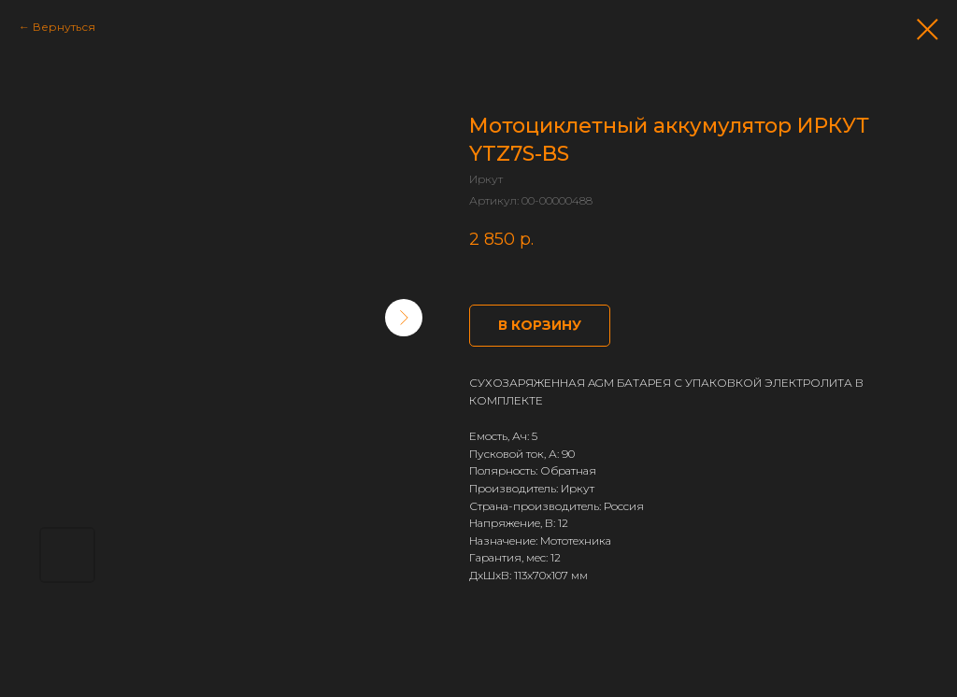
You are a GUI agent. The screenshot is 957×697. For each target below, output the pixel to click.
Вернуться (64, 27)
